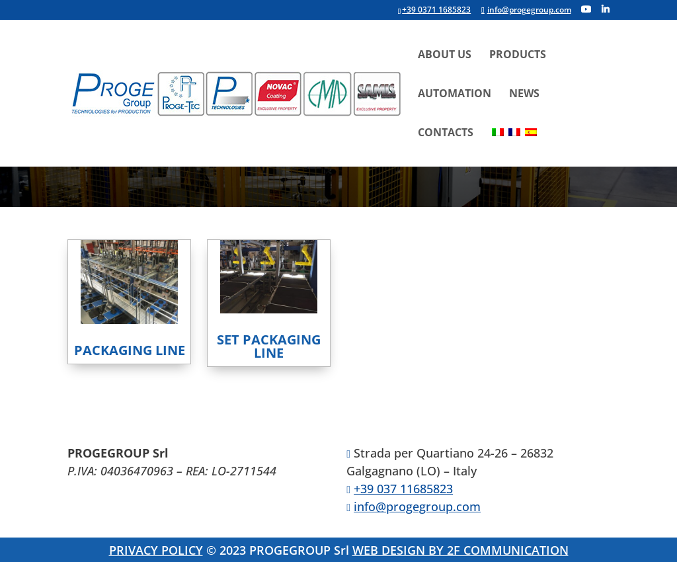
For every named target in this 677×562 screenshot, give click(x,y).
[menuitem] (498, 147)
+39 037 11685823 (403, 489)
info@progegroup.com (417, 506)
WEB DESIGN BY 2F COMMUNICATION (460, 550)
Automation (454, 94)
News (524, 94)
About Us (444, 55)
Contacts (445, 134)
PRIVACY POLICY (156, 550)
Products (517, 55)
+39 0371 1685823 (436, 9)
